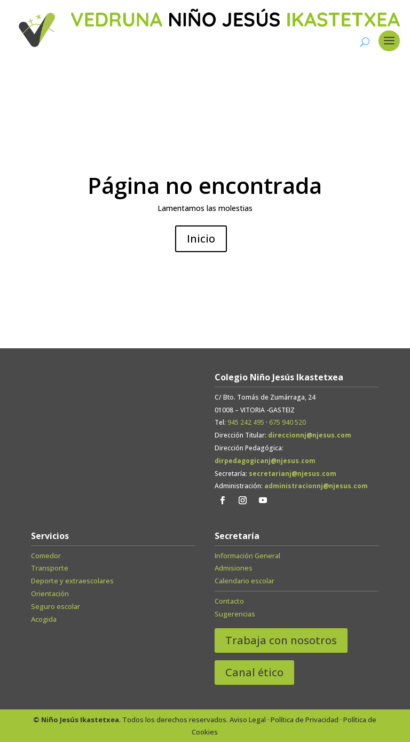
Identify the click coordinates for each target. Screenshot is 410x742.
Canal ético (254, 672)
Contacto (229, 601)
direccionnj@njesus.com (309, 435)
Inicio (201, 238)
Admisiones (234, 568)
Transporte (49, 568)
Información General (247, 555)
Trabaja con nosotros (281, 640)
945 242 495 (245, 422)
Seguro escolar (55, 606)
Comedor (46, 555)
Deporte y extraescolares (72, 580)
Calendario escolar (244, 580)
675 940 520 (287, 422)
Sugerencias (235, 614)
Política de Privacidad (304, 719)
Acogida (44, 619)
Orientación (50, 593)
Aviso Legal (248, 719)
